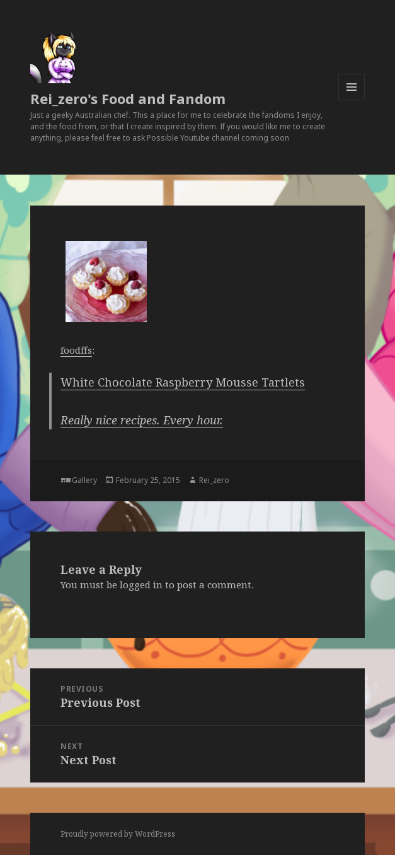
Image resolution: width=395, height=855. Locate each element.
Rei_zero (214, 480)
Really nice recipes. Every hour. (141, 420)
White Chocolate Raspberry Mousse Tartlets (182, 382)
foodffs (76, 350)
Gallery (84, 480)
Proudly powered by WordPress (117, 834)
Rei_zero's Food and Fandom (128, 98)
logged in (141, 584)
